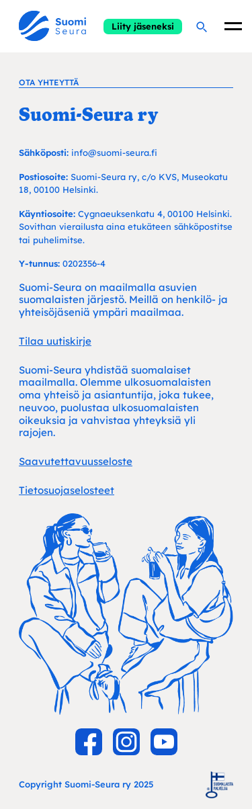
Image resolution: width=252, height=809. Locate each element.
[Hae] (201, 26)
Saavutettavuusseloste (75, 461)
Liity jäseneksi (143, 26)
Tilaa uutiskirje (55, 341)
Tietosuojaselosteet (66, 490)
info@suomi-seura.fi (114, 152)
